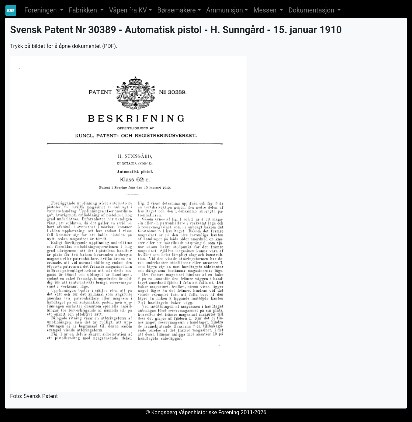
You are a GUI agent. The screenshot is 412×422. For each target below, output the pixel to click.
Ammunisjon (224, 10)
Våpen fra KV (128, 10)
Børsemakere (176, 10)
